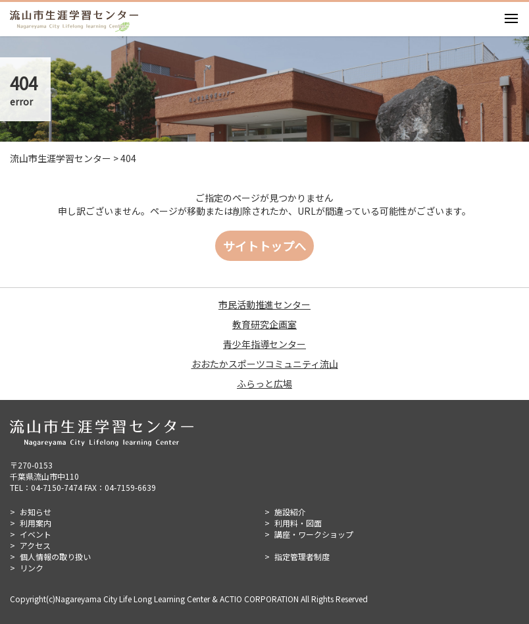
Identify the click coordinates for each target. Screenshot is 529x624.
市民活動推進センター (264, 304)
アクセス (35, 545)
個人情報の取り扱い (55, 556)
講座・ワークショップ (313, 534)
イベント (35, 534)
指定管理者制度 (302, 556)
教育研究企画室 (264, 324)
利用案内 (35, 522)
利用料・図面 (298, 522)
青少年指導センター (264, 344)
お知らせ (35, 511)
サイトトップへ (264, 245)
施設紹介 (290, 511)
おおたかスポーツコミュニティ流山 (264, 363)
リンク (31, 567)
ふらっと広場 (264, 383)
